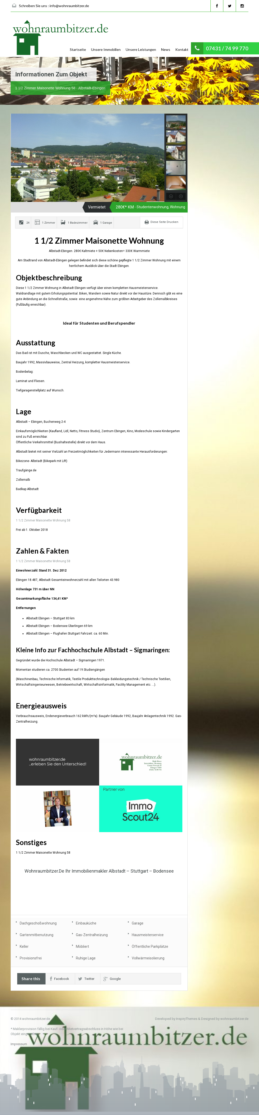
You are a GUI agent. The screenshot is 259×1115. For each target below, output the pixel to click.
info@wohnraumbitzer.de (69, 6)
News (165, 49)
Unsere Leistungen (141, 49)
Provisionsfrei (31, 958)
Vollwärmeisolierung (148, 958)
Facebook (59, 979)
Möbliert (82, 946)
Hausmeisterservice (148, 935)
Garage (137, 923)
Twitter (86, 979)
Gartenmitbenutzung (36, 935)
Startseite (78, 49)
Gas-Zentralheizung (92, 935)
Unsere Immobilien (106, 49)
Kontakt (181, 49)
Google (112, 979)
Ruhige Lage (86, 958)
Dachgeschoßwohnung (38, 923)
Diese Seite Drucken (164, 222)
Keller (24, 946)
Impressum (19, 1044)
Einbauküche (86, 923)
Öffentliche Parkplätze (150, 946)
